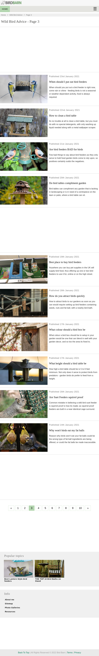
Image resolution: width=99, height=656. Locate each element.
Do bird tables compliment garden (67, 183)
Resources (10, 612)
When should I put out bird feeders (68, 81)
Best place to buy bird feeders (65, 262)
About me (9, 600)
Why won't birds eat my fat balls (66, 430)
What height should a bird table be (67, 363)
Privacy (77, 652)
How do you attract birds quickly (67, 295)
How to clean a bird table (62, 115)
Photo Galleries (12, 608)
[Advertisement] (49, 51)
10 (80, 508)
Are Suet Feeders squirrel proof (66, 397)
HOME (5, 9)
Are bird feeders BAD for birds (66, 149)
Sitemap (9, 604)
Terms (70, 652)
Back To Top (23, 652)
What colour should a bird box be (67, 329)
